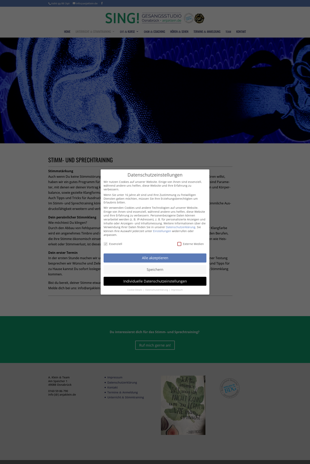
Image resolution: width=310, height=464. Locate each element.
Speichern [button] (155, 269)
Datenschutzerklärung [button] (157, 289)
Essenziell (113, 244)
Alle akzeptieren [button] (155, 257)
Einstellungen (162, 231)
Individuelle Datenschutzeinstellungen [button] (155, 281)
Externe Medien (190, 244)
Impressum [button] (177, 289)
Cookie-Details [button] (135, 289)
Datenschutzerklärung (180, 227)
